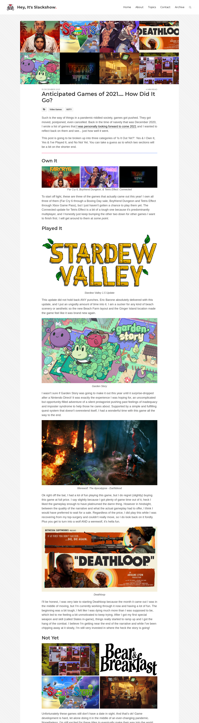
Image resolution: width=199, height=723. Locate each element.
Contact (165, 7)
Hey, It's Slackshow (32, 7)
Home (127, 7)
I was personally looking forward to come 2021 (106, 126)
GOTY (69, 109)
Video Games (56, 109)
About (139, 7)
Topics (152, 7)
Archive (179, 7)
